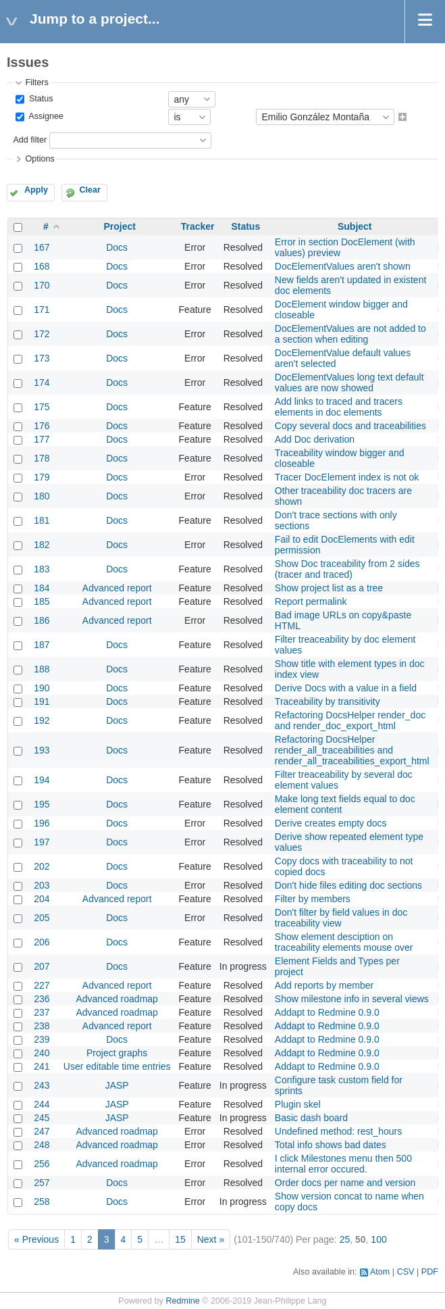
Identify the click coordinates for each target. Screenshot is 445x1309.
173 (41, 358)
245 (41, 1117)
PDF (429, 1272)
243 (41, 1085)
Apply (36, 190)
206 (41, 942)
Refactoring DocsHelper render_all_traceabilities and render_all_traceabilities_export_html (352, 750)
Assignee (44, 117)
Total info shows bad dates (330, 1144)
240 (41, 1052)
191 (41, 701)
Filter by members (312, 898)
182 (41, 544)
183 (41, 569)
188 (41, 669)
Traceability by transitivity (327, 701)
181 (41, 520)
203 (41, 885)
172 (41, 333)
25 (345, 1239)
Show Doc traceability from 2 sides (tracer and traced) (347, 569)
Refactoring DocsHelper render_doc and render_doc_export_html (350, 720)
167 (41, 247)
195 (41, 804)
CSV (406, 1272)
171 (41, 309)
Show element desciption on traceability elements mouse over (344, 942)
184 (41, 588)
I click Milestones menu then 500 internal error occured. (343, 1164)
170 (41, 285)
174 (41, 382)
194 (41, 779)
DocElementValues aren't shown (343, 266)
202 (41, 866)
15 (180, 1239)
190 (41, 688)
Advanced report (117, 588)
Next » (210, 1239)
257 (41, 1182)
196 (41, 823)
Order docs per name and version (345, 1182)
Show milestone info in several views (352, 998)
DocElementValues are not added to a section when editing (350, 334)
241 (41, 1066)
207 (41, 966)
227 (41, 985)
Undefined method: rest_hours (338, 1131)
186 (41, 620)
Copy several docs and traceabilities (350, 425)
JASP (117, 1085)
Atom (380, 1272)
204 (41, 898)
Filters (36, 82)
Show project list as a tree (329, 588)
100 (378, 1239)
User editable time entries (117, 1066)
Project (119, 226)
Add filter (30, 140)
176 (41, 425)
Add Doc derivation (315, 439)
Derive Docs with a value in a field (346, 688)
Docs (117, 247)
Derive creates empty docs (331, 823)
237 (41, 1012)
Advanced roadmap (116, 998)
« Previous (36, 1239)
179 (41, 477)
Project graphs (116, 1052)
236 (41, 998)
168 (41, 266)
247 (41, 1131)
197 (41, 842)
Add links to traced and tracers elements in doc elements (338, 407)
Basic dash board (311, 1117)
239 (41, 1039)
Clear (90, 190)
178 (41, 458)
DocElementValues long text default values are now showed (349, 382)
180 (41, 496)
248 (41, 1144)
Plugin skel (298, 1104)
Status (39, 98)
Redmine (182, 1301)
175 (41, 406)
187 (41, 644)
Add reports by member (324, 985)
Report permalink (311, 601)
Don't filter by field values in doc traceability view (341, 918)
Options (39, 159)
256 (41, 1163)
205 (41, 917)
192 (41, 720)
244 (41, 1104)
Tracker (198, 226)
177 (41, 439)
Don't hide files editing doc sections (348, 885)
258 (41, 1201)
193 (41, 750)
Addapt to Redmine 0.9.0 (327, 1012)
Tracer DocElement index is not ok (347, 477)
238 (41, 1025)
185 (41, 601)
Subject (355, 226)
